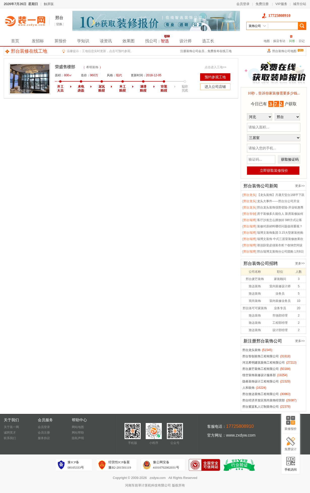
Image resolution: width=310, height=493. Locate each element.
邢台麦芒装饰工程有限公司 (260, 369)
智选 (165, 41)
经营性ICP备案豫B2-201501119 (119, 464)
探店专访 (279, 41)
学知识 (83, 41)
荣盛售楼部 (65, 67)
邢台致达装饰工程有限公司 (260, 394)
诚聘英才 (10, 432)
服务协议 (44, 438)
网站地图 (78, 427)
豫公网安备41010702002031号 (166, 464)
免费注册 (262, 4)
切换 (59, 24)
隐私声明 (78, 438)
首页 (15, 41)
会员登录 (243, 4)
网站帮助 (78, 432)
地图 (267, 41)
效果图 (128, 41)
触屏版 (49, 4)
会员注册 (44, 432)
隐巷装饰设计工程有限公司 (260, 381)
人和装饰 (248, 388)
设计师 (185, 41)
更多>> (300, 186)
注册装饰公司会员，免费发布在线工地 (206, 51)
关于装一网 (11, 427)
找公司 (151, 41)
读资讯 (106, 41)
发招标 (38, 41)
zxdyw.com (158, 478)
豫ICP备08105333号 (76, 464)
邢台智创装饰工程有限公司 (260, 356)
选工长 (208, 41)
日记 (302, 41)
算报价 (60, 41)
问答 (292, 41)
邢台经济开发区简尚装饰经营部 (263, 400)
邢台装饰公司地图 (287, 51)
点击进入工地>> (215, 67)
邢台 (59, 18)
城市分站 (299, 4)
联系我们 (10, 438)
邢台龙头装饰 (251, 350)
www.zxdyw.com (240, 435)
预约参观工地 (215, 77)
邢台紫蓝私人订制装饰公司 (260, 406)
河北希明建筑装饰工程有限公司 (263, 362)
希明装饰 (92, 67)
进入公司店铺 (215, 87)
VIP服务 (281, 4)
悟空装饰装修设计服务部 (259, 375)
